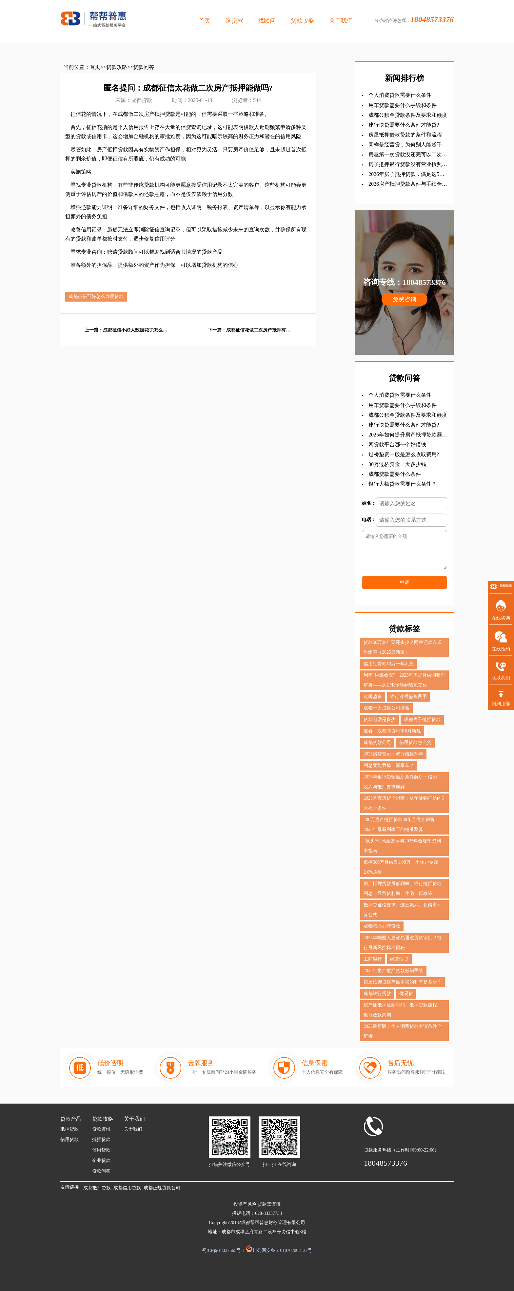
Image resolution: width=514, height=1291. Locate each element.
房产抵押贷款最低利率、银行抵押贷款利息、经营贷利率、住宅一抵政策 (403, 888)
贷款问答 (143, 67)
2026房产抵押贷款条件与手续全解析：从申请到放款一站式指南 (407, 184)
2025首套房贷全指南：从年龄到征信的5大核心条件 (404, 803)
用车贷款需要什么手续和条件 (402, 105)
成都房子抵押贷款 (422, 719)
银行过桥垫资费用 (408, 696)
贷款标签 (404, 628)
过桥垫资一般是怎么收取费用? (403, 454)
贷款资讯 (101, 1129)
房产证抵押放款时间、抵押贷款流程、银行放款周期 (403, 1010)
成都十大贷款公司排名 (386, 708)
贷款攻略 (302, 20)
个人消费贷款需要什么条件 (399, 95)
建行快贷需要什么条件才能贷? (403, 125)
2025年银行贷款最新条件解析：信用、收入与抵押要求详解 (403, 781)
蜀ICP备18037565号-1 (223, 1250)
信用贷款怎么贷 (415, 742)
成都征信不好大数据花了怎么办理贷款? (135, 330)
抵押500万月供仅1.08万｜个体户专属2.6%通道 (401, 867)
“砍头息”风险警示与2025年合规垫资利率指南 (402, 845)
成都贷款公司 (377, 742)
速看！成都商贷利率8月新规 (392, 731)
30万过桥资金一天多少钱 (397, 464)
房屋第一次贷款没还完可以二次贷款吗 (407, 155)
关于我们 (341, 20)
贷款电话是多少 (380, 719)
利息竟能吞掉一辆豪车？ (389, 765)
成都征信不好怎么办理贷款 (96, 296)
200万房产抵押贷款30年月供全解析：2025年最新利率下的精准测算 (401, 824)
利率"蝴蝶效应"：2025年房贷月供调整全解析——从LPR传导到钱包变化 (404, 680)
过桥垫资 (373, 696)
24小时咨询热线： (414, 19)
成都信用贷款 (127, 1187)
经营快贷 (399, 959)
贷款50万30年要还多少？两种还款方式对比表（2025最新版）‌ (403, 647)
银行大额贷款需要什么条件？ (402, 484)
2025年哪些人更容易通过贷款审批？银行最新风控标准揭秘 (403, 942)
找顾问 (267, 20)
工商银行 (373, 959)
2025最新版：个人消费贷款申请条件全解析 (403, 1031)
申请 (404, 582)
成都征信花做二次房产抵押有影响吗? (259, 330)
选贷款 (234, 20)
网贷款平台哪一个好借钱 (397, 444)
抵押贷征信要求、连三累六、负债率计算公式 (403, 909)
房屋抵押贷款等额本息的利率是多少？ (403, 982)
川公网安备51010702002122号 (282, 1250)
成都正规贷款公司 (162, 1187)
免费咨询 (404, 299)
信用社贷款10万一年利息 (389, 663)
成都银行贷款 (377, 993)
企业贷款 (101, 1160)
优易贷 (406, 993)
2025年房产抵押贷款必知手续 (393, 970)
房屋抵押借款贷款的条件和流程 (405, 135)
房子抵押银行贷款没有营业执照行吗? (407, 164)
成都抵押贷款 (97, 1187)
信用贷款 (69, 1139)
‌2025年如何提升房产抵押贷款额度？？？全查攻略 (405, 435)
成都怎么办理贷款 (382, 926)
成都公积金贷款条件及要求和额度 (407, 115)
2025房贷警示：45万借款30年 (393, 753)
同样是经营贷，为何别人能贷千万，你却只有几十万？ (405, 145)
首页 (204, 20)
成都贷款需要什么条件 (394, 474)
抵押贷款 (69, 1129)
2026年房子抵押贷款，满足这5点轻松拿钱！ (406, 174)
